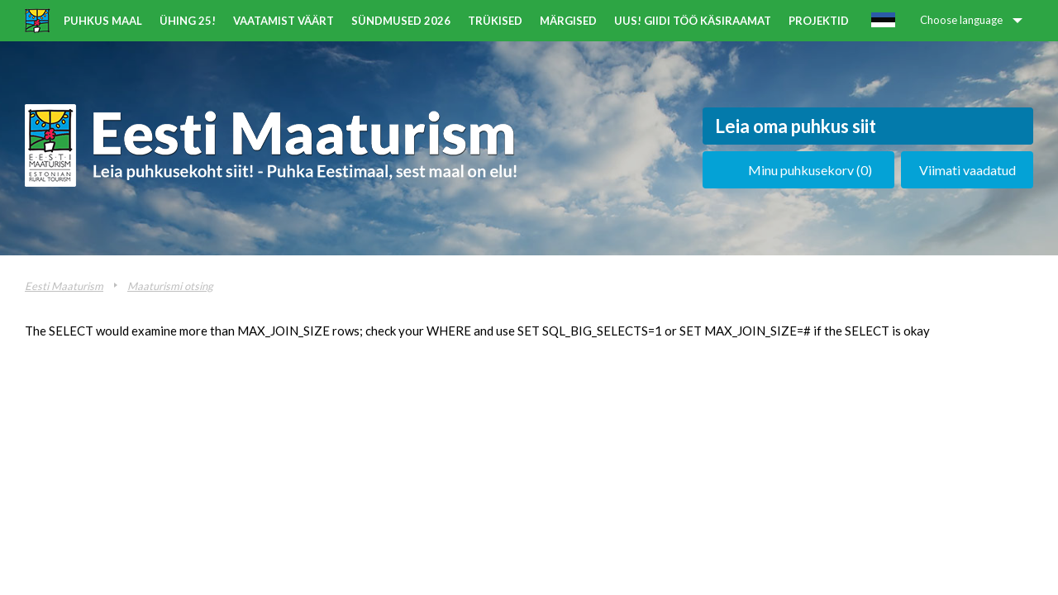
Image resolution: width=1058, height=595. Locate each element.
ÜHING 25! (188, 20)
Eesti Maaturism (64, 286)
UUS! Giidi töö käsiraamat (692, 20)
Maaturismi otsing (170, 286)
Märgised (568, 20)
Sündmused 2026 (400, 20)
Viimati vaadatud (967, 170)
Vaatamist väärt (283, 20)
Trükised (495, 20)
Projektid (819, 20)
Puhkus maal (103, 20)
